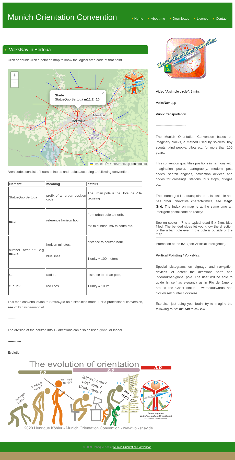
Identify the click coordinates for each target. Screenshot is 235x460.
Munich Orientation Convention (132, 446)
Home (138, 18)
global (103, 330)
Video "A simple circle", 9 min (177, 91)
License (202, 18)
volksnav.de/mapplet (29, 307)
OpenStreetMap (119, 164)
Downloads (181, 18)
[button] (77, 113)
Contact (221, 18)
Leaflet (96, 164)
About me (158, 18)
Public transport (167, 114)
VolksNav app (166, 103)
